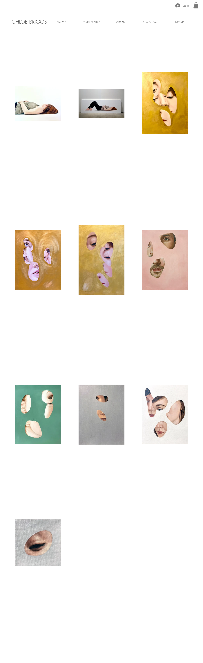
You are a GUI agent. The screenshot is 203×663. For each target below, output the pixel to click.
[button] (195, 5)
